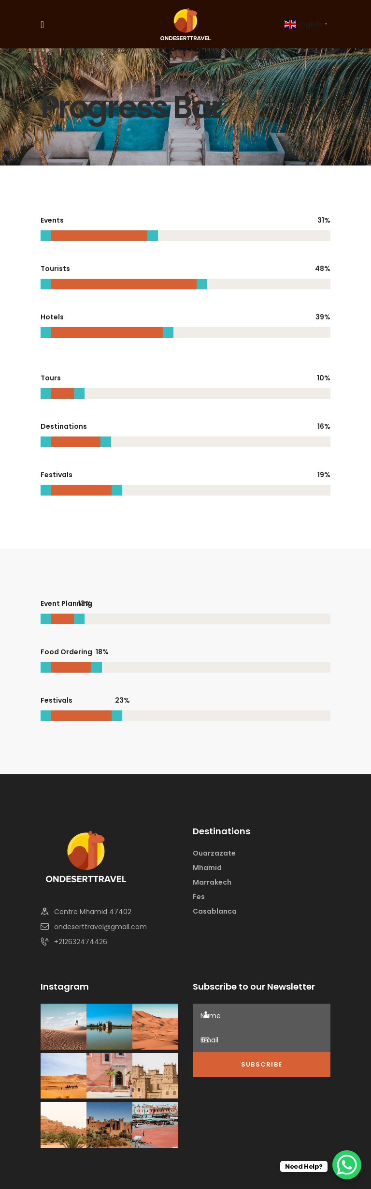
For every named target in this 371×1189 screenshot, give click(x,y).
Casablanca (215, 911)
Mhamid (207, 868)
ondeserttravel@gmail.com (100, 927)
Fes (199, 897)
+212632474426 (80, 942)
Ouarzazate (214, 853)
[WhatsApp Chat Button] (346, 1164)
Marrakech (212, 882)
